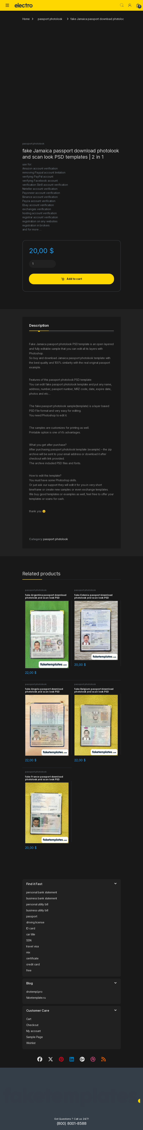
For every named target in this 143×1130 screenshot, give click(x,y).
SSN (29, 940)
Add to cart (74, 278)
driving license (35, 922)
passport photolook (50, 19)
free (28, 970)
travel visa (32, 946)
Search (122, 5)
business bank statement (41, 898)
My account (33, 1031)
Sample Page (34, 1037)
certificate (32, 958)
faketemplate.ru (36, 997)
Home (26, 19)
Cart (28, 1019)
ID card (30, 928)
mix (28, 952)
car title (30, 934)
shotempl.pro (34, 991)
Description (39, 325)
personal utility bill (37, 904)
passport (31, 916)
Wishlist (31, 1043)
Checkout (32, 1025)
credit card (33, 964)
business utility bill (37, 910)
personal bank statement (41, 892)
